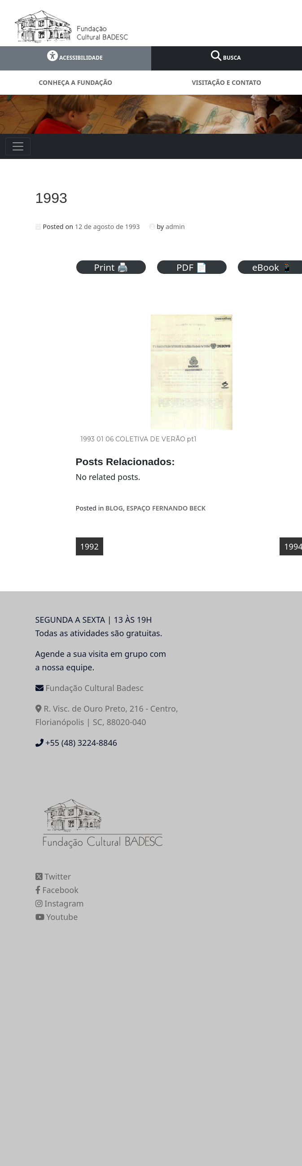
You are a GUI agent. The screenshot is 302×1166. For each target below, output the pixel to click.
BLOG (114, 508)
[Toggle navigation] (18, 146)
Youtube (56, 916)
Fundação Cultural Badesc (94, 687)
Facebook (57, 889)
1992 (89, 546)
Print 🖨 (111, 267)
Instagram (59, 903)
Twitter (53, 876)
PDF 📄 (191, 267)
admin (175, 226)
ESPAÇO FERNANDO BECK (166, 508)
